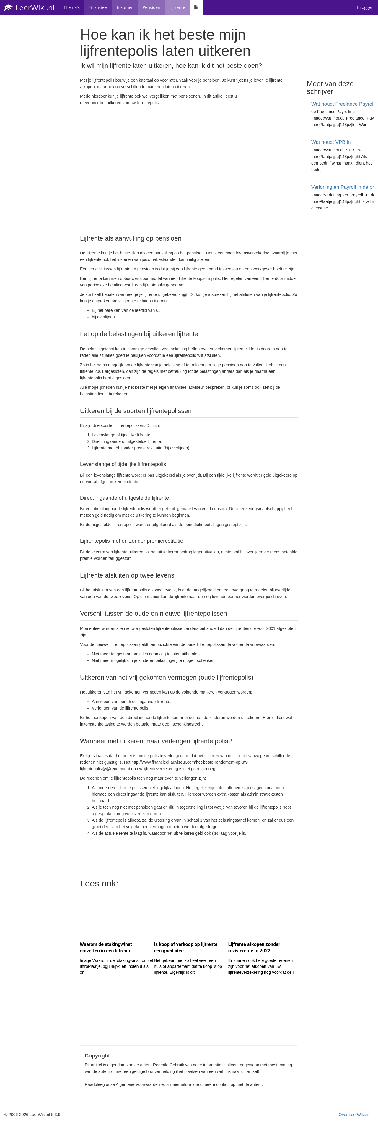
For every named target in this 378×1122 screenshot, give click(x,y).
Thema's (71, 7)
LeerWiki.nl (29, 7)
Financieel (98, 7)
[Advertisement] (189, 170)
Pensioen (151, 7)
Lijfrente (177, 7)
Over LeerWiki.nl (354, 1114)
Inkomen (125, 7)
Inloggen (365, 7)
